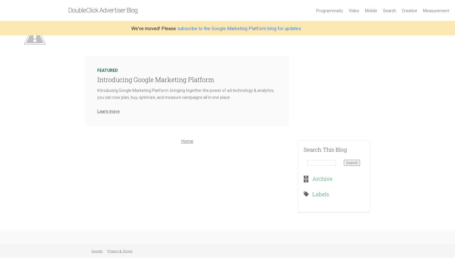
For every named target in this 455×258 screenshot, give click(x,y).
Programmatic (329, 10)
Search (389, 10)
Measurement (436, 10)
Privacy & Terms (119, 251)
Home (187, 141)
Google (97, 251)
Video (354, 10)
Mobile (371, 10)
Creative (409, 10)
